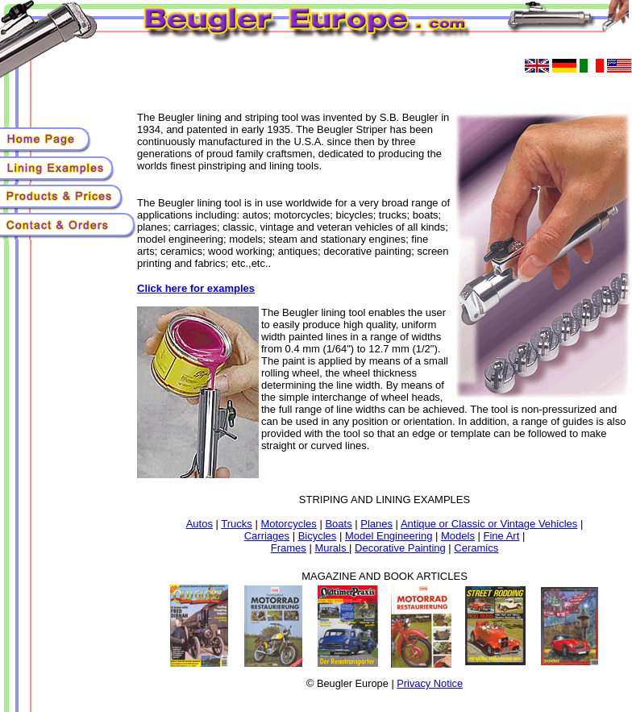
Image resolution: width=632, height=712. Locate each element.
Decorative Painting (400, 548)
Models (458, 536)
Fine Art (502, 536)
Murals (331, 548)
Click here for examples (196, 288)
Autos (199, 524)
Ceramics (476, 548)
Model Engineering (388, 536)
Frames (288, 548)
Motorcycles (288, 524)
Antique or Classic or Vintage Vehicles (489, 524)
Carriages (266, 536)
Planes (376, 524)
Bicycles (317, 536)
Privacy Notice (430, 683)
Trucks (236, 524)
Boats (338, 524)
